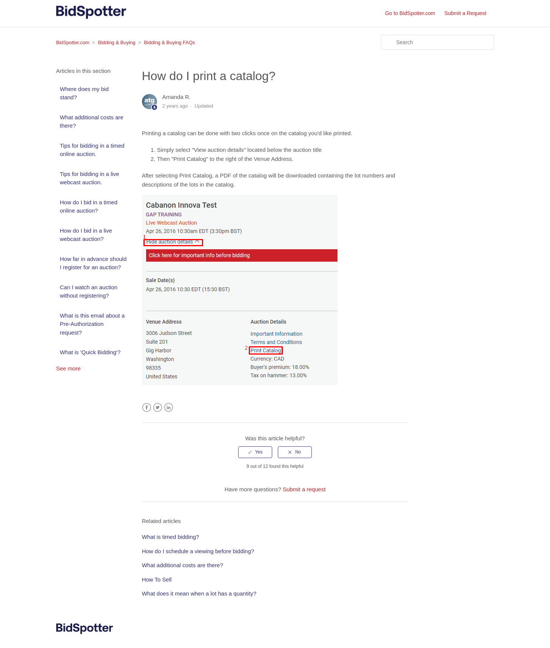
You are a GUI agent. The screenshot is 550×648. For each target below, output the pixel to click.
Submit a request (304, 489)
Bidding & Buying (117, 42)
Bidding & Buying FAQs (169, 42)
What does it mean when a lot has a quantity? (199, 593)
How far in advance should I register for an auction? (93, 263)
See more (68, 368)
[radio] (255, 452)
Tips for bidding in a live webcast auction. (89, 178)
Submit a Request (465, 13)
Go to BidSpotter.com (410, 13)
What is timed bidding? (170, 537)
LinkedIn (168, 407)
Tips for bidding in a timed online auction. (92, 149)
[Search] (437, 42)
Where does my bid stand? (84, 93)
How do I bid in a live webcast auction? (86, 234)
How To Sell (157, 579)
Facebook (146, 407)
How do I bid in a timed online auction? (89, 206)
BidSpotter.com (72, 42)
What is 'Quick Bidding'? (90, 352)
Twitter (157, 407)
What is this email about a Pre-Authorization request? (92, 324)
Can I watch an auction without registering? (89, 291)
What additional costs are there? (91, 121)
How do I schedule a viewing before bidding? (198, 551)
